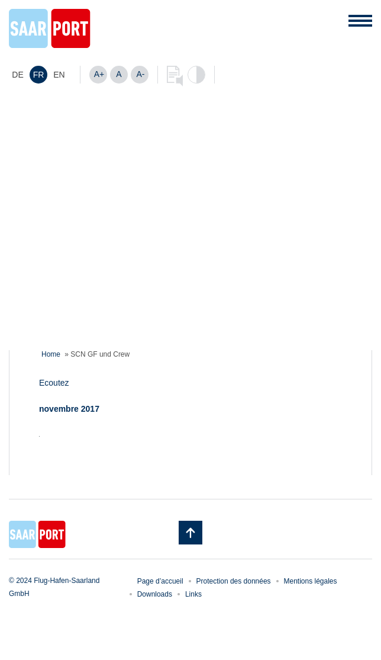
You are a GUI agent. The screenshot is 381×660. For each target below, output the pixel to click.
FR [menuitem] (38, 74)
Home (50, 354)
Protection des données (233, 581)
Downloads (154, 594)
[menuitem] (18, 75)
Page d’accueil (160, 581)
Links (193, 594)
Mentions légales (310, 581)
